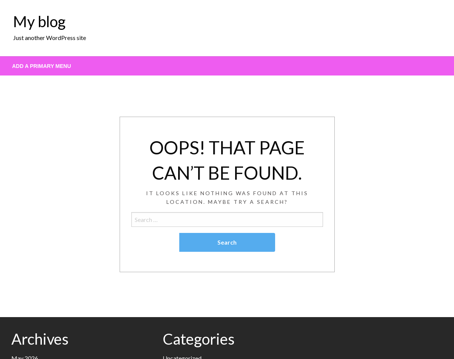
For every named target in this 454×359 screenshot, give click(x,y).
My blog (39, 21)
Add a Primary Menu (41, 66)
